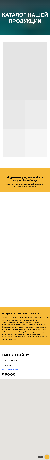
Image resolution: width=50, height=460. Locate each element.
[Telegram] (23, 44)
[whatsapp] (8, 374)
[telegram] (6, 374)
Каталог (25, 17)
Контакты (25, 32)
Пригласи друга (25, 25)
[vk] (3, 374)
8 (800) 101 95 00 (25, 38)
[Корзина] (30, 44)
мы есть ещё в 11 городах (10, 369)
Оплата (25, 30)
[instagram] (11, 374)
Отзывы (25, 22)
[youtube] (14, 374)
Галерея (25, 19)
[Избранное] (27, 44)
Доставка (25, 27)
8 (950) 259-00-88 (7, 365)
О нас (25, 14)
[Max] (20, 44)
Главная (25, 12)
